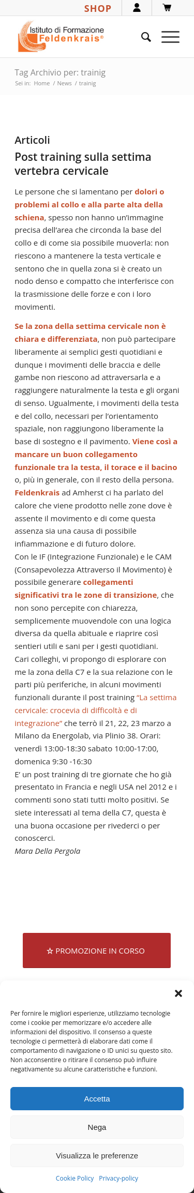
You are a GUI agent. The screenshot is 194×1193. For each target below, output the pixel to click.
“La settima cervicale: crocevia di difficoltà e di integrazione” (95, 710)
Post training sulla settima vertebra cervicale (83, 163)
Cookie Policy (75, 1178)
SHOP (98, 8)
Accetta (97, 1098)
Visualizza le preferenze (97, 1155)
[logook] (80, 36)
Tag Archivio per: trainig (60, 72)
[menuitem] (141, 36)
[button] (178, 993)
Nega (97, 1127)
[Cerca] (141, 36)
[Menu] (165, 36)
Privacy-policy (118, 1178)
